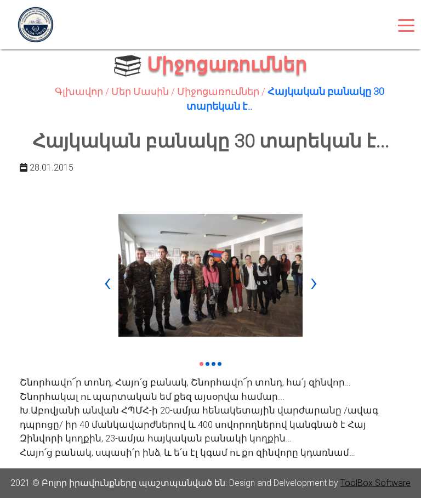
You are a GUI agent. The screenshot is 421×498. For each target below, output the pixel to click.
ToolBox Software (375, 483)
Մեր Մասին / (144, 91)
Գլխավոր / (83, 91)
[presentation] (107, 282)
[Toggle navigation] (406, 24)
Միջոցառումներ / (222, 91)
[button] (201, 364)
